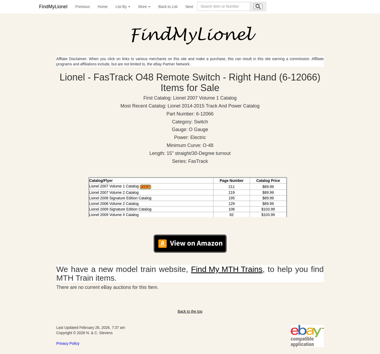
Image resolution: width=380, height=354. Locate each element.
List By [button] (122, 7)
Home (103, 7)
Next (189, 7)
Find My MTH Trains (226, 269)
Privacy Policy (67, 343)
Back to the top (190, 311)
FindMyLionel (53, 6)
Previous (82, 7)
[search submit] (258, 6)
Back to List (167, 7)
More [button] (144, 7)
